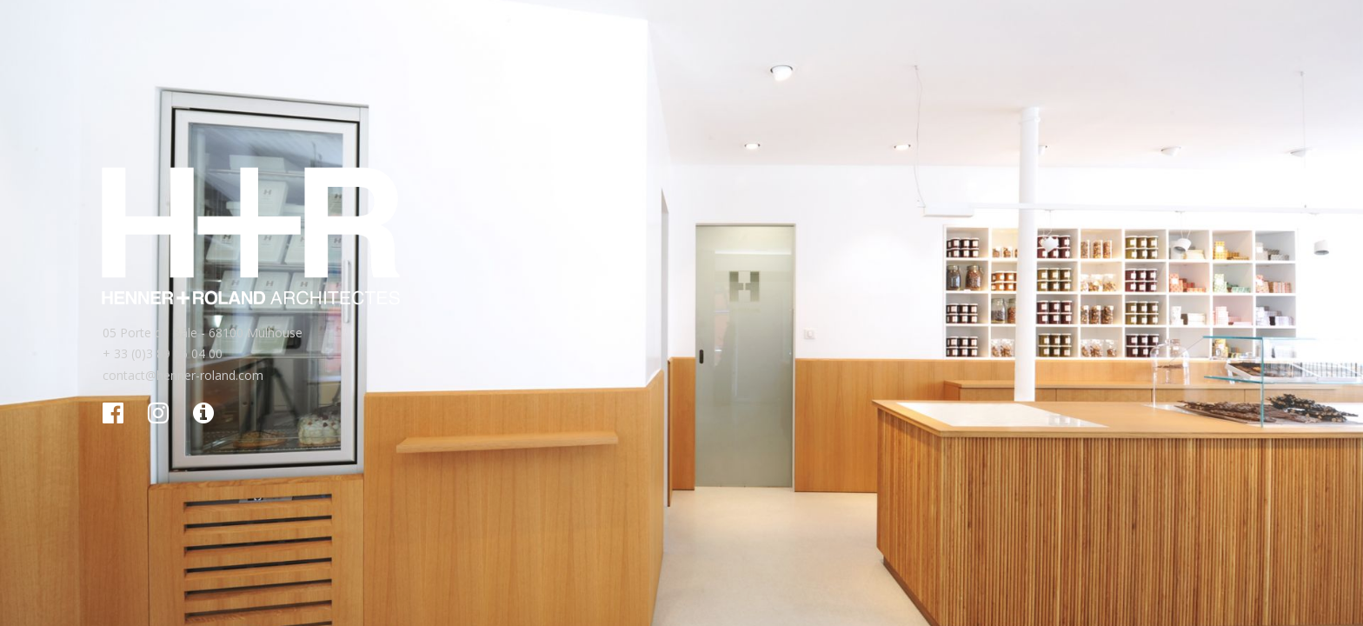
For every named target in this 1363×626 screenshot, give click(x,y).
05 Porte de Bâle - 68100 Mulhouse (203, 332)
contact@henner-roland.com (183, 375)
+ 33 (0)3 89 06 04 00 (163, 353)
